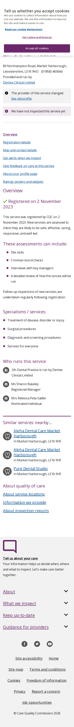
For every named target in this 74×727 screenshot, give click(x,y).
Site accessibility (29, 658)
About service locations (24, 494)
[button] (37, 591)
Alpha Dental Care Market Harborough (37, 433)
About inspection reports (26, 510)
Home (54, 658)
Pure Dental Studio (31, 468)
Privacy (19, 691)
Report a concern (46, 691)
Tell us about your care (20, 558)
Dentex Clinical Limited (19, 82)
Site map (15, 669)
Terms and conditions (47, 669)
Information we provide (24, 502)
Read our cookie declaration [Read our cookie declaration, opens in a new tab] (23, 27)
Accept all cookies (36, 46)
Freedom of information (47, 680)
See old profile (21, 98)
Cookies (13, 680)
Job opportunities (37, 702)
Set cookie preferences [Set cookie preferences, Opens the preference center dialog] (37, 35)
